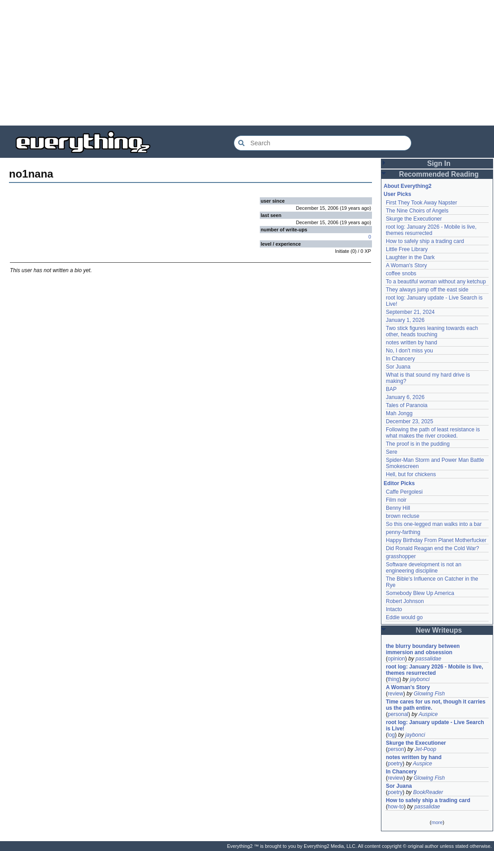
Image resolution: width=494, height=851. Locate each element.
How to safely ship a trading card (425, 241)
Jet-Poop (425, 749)
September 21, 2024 (410, 312)
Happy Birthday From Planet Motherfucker (436, 540)
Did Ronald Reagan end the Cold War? (432, 548)
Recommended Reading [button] (439, 174)
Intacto (394, 609)
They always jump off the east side (427, 290)
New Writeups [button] (439, 630)
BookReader (428, 792)
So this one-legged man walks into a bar (433, 524)
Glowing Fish (429, 693)
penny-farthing (403, 532)
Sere (391, 452)
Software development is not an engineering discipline (423, 567)
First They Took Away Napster (421, 203)
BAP (391, 389)
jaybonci (419, 679)
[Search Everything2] (322, 143)
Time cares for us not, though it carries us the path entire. (435, 705)
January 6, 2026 (405, 397)
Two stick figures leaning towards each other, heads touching (432, 331)
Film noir (396, 500)
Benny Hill (398, 508)
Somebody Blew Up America (420, 593)
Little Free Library (407, 249)
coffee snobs (401, 273)
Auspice (428, 714)
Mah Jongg (399, 413)
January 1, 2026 (405, 320)
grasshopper (401, 556)
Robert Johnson (405, 601)
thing (393, 679)
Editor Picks (399, 483)
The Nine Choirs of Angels (417, 211)
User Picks (397, 194)
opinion (396, 659)
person (396, 749)
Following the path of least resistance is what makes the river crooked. (433, 432)
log (391, 735)
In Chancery (400, 359)
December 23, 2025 (409, 421)
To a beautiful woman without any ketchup (436, 281)
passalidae (428, 659)
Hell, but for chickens (411, 474)
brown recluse (403, 516)
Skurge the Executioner (414, 219)
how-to (396, 806)
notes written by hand (411, 342)
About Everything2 (408, 186)
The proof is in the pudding (418, 444)
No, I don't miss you (409, 350)
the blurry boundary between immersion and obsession (423, 649)
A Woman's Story (406, 265)
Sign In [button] (438, 163)
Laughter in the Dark (410, 257)
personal (398, 714)
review (395, 693)
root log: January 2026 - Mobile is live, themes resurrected (431, 230)
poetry (395, 763)
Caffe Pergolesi (404, 492)
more (436, 822)
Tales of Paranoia (407, 405)
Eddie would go (404, 617)
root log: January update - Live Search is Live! (435, 725)
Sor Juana (398, 367)
